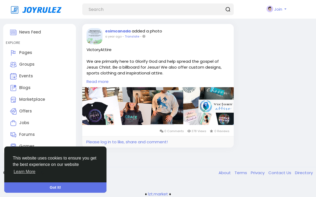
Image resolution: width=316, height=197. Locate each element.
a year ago (113, 36)
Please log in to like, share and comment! (127, 142)
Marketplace (27, 100)
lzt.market (158, 194)
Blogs (20, 88)
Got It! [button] (55, 187)
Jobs (19, 123)
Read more (98, 81)
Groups (22, 64)
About (225, 172)
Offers (21, 111)
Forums (22, 135)
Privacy (258, 172)
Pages (21, 53)
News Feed (25, 32)
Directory (304, 172)
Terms (241, 172)
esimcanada (118, 31)
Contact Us (280, 172)
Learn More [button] (24, 171)
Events (21, 76)
